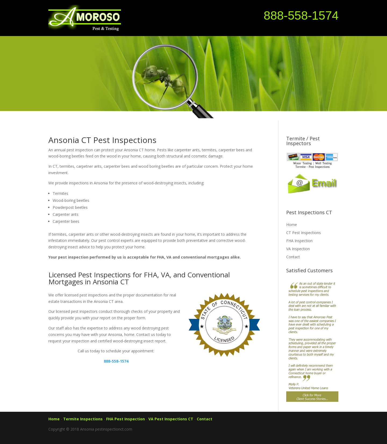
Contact (293, 256)
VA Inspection (298, 248)
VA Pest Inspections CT (170, 418)
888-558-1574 (301, 15)
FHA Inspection (299, 240)
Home (291, 224)
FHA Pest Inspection (125, 418)
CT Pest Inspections (303, 232)
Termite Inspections (83, 418)
